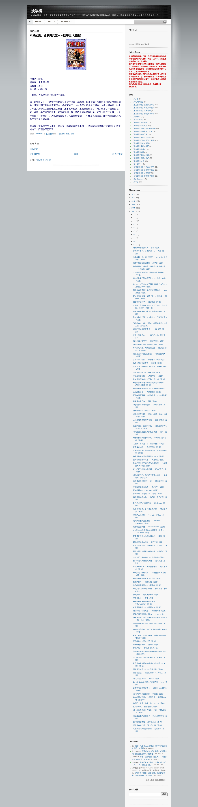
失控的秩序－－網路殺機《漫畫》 (146, 582)
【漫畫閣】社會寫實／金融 (142, 131)
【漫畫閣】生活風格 (139, 125)
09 (134, 224)
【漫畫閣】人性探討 (139, 122)
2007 (133, 211)
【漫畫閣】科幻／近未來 (141, 137)
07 (134, 231)
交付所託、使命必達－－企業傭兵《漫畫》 (149, 557)
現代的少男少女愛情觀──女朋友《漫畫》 (148, 694)
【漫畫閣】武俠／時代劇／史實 (144, 128)
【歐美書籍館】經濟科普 (141, 173)
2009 (133, 204)
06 (134, 234)
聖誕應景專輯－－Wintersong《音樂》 (147, 372)
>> (167, 780)
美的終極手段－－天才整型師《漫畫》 (147, 392)
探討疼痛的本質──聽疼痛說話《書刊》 (148, 722)
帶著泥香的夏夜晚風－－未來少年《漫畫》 (149, 487)
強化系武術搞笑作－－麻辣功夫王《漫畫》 (149, 341)
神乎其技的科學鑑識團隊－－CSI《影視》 (149, 456)
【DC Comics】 (138, 179)
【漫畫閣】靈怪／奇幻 (140, 158)
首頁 (76, 154)
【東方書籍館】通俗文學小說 (143, 108)
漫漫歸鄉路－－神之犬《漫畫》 (145, 410)
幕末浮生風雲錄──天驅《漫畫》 (145, 401)
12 (134, 214)
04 (134, 241)
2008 (133, 208)
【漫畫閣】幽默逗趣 (139, 134)
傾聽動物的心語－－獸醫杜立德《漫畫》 (148, 344)
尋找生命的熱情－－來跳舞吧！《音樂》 (148, 376)
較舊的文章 (117, 154)
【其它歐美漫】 (138, 102)
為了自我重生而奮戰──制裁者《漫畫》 (148, 363)
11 (134, 218)
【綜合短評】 (137, 164)
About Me (38, 22)
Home (30, 21)
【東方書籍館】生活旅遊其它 (143, 105)
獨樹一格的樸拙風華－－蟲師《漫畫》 (147, 578)
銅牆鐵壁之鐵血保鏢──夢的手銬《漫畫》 (148, 542)
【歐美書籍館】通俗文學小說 (143, 170)
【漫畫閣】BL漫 (138, 161)
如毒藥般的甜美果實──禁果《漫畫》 (147, 248)
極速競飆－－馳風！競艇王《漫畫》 (146, 595)
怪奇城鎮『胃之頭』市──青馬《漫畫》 (148, 494)
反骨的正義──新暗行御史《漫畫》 (146, 707)
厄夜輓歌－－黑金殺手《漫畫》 (145, 641)
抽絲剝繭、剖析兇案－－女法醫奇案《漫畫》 (150, 611)
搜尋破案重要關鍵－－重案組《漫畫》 (147, 585)
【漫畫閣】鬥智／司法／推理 (143, 140)
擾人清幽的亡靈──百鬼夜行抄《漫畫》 (148, 725)
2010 (133, 201)
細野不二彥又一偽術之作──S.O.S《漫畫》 (149, 703)
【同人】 (135, 99)
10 (134, 221)
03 (134, 245)
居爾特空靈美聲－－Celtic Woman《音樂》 (149, 527)
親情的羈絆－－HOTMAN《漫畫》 (146, 490)
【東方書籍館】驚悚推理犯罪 (143, 114)
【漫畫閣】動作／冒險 (66, 134)
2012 (133, 194)
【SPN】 (135, 182)
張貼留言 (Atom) (43, 160)
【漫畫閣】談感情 (139, 149)
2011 (133, 198)
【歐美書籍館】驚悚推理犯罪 (143, 176)
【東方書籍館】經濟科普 (141, 110)
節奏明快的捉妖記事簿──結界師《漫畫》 (148, 263)
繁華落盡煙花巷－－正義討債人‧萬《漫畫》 (149, 379)
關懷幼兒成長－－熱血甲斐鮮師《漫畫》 (148, 669)
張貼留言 (34, 149)
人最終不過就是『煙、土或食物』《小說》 (149, 444)
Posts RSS (51, 22)
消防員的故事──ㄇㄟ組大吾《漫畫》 (147, 678)
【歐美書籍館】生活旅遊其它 (143, 167)
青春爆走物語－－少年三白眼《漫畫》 (147, 447)
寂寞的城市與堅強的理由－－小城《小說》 (149, 614)
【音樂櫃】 (136, 117)
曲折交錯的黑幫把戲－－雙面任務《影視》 (149, 388)
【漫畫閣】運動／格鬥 (140, 146)
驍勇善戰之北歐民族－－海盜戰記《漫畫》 (149, 460)
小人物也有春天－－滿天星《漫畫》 (146, 645)
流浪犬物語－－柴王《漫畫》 (144, 598)
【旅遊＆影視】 (138, 119)
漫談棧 (36, 11)
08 (134, 228)
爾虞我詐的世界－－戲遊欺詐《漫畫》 (147, 302)
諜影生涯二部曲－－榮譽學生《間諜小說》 (149, 360)
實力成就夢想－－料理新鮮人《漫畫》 (147, 607)
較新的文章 (35, 154)
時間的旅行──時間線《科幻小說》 (146, 648)
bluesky (40, 134)
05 (134, 238)
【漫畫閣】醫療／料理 (140, 155)
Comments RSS (66, 22)
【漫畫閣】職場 (138, 152)
